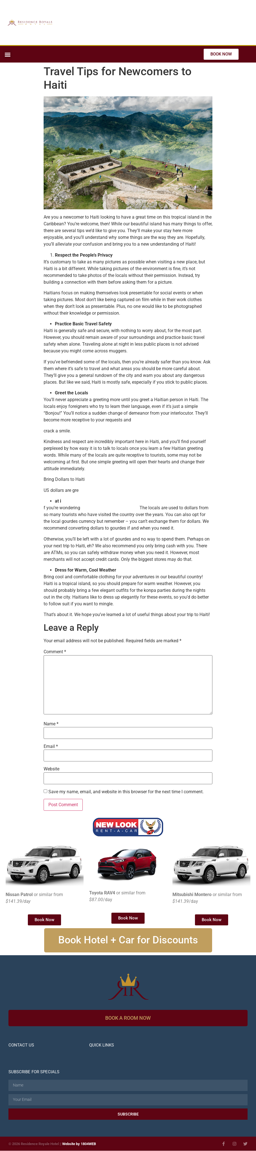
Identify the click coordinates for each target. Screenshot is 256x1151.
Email (51, 746)
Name (51, 724)
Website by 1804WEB (79, 1144)
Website (51, 769)
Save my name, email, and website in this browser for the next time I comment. (126, 792)
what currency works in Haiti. (109, 507)
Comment (55, 652)
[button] (7, 54)
